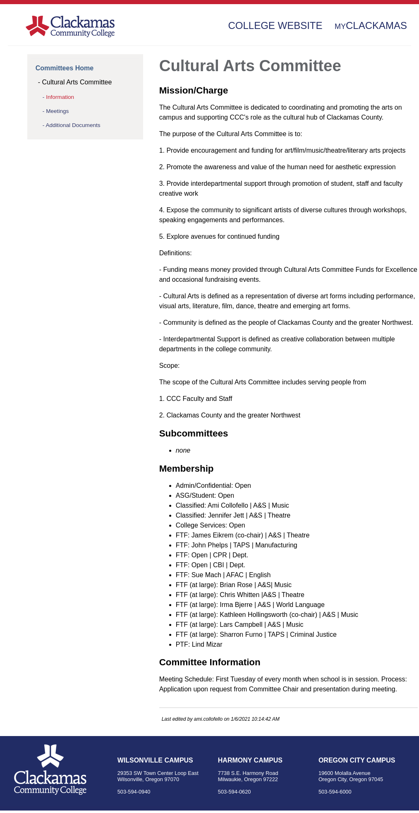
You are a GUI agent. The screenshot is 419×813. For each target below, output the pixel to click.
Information (60, 97)
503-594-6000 (335, 792)
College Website (275, 25)
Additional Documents (72, 125)
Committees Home (64, 68)
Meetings (57, 111)
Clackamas (371, 25)
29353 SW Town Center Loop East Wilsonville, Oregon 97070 (158, 776)
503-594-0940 (134, 792)
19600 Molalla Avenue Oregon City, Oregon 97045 (350, 776)
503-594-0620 (234, 792)
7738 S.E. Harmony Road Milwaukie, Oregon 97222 (248, 776)
